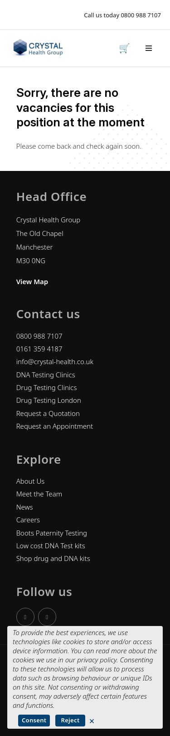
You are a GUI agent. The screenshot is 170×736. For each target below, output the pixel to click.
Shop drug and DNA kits (53, 558)
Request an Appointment (54, 426)
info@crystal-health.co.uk (54, 361)
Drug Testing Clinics (46, 387)
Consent (34, 720)
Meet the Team (39, 493)
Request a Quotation (48, 413)
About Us (30, 481)
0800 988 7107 (141, 15)
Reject (70, 720)
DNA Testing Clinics (45, 374)
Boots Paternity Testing (51, 532)
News (24, 506)
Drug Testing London (48, 400)
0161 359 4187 (39, 348)
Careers (28, 519)
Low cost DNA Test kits (50, 545)
